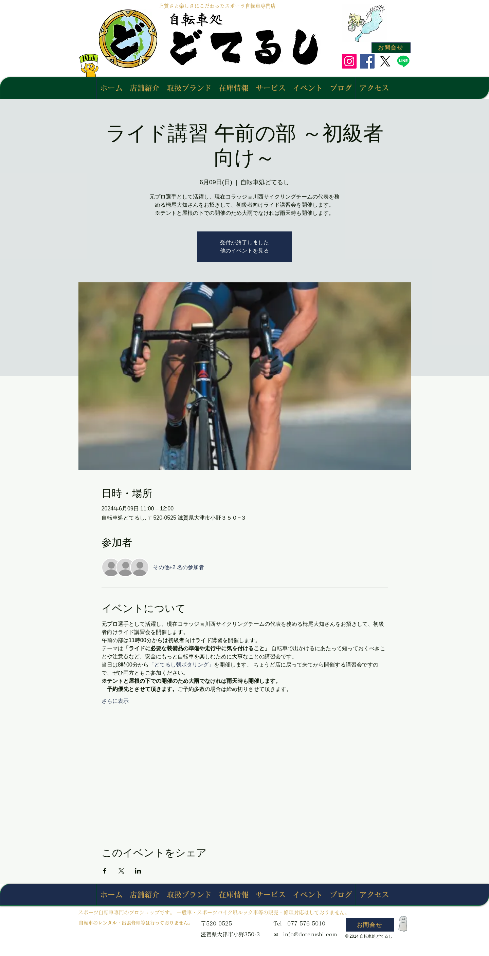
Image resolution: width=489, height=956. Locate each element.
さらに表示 (115, 701)
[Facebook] (367, 61)
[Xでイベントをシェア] (121, 871)
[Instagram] (349, 61)
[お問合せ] (391, 47)
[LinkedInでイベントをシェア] (138, 871)
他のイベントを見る (244, 251)
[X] (385, 61)
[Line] (403, 61)
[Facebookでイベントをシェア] (105, 871)
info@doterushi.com (310, 934)
